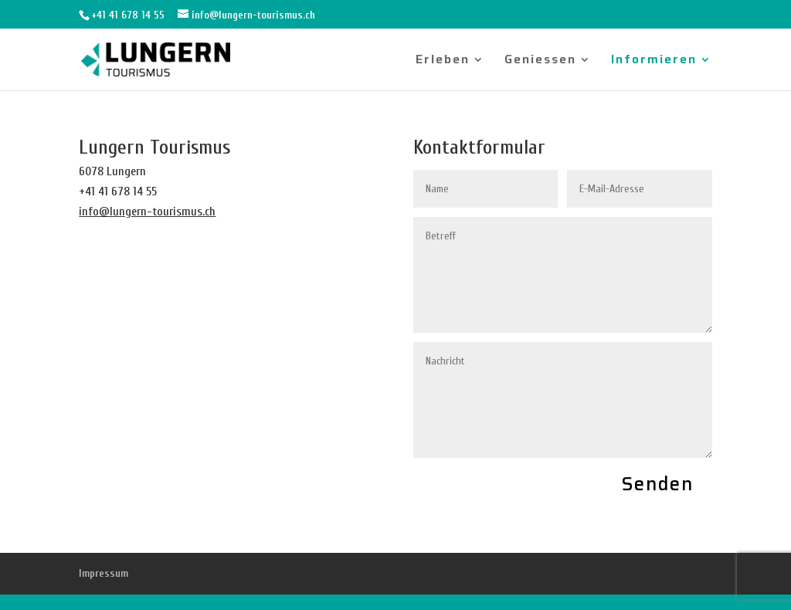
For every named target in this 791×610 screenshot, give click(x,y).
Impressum (103, 573)
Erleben (443, 61)
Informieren (654, 61)
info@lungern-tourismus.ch (147, 212)
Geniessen (540, 61)
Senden (658, 484)
